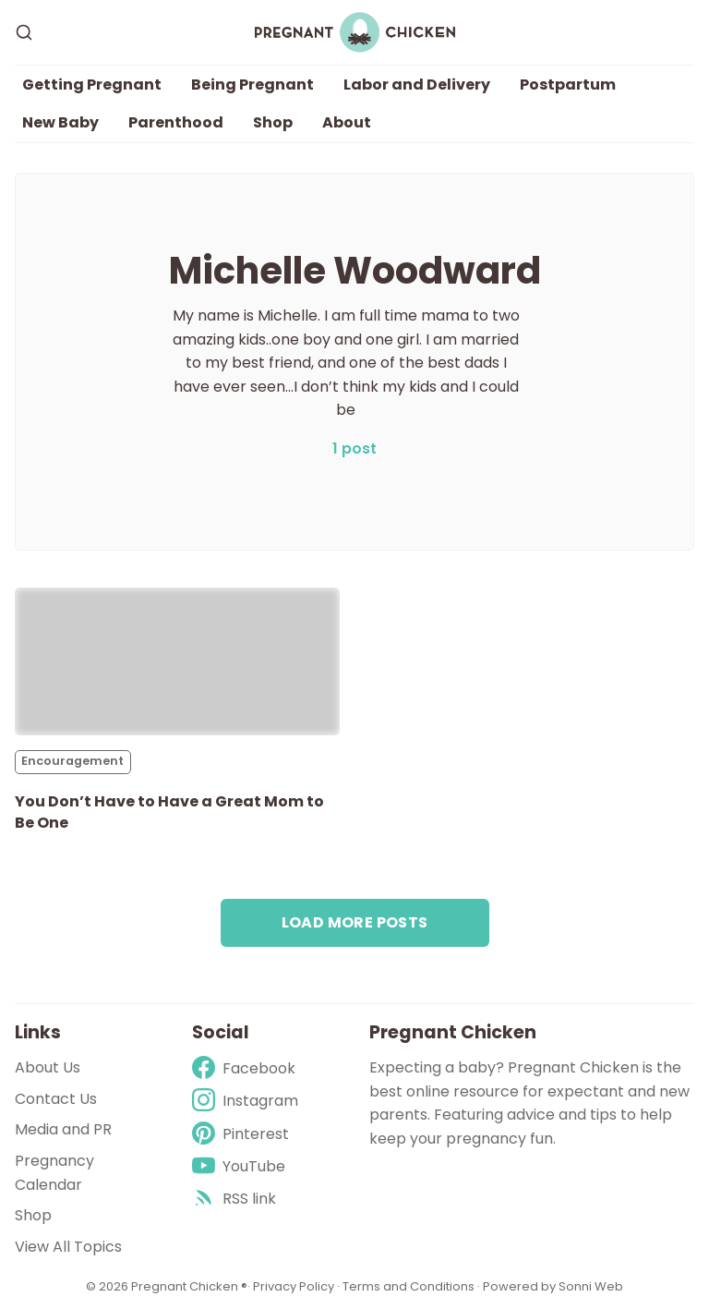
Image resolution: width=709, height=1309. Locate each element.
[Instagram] (245, 1100)
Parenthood (175, 122)
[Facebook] (245, 1068)
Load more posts (355, 922)
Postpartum (568, 84)
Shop (273, 122)
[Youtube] (245, 1166)
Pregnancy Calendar (54, 1172)
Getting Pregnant (92, 84)
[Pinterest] (245, 1133)
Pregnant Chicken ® (189, 1286)
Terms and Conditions (408, 1286)
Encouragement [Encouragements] (72, 761)
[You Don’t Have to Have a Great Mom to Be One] (177, 661)
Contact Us (56, 1098)
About (346, 122)
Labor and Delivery (416, 84)
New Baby (60, 122)
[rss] (245, 1198)
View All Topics (68, 1246)
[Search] (24, 32)
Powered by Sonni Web (553, 1286)
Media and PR (63, 1129)
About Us (47, 1067)
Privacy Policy (295, 1286)
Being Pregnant (252, 84)
